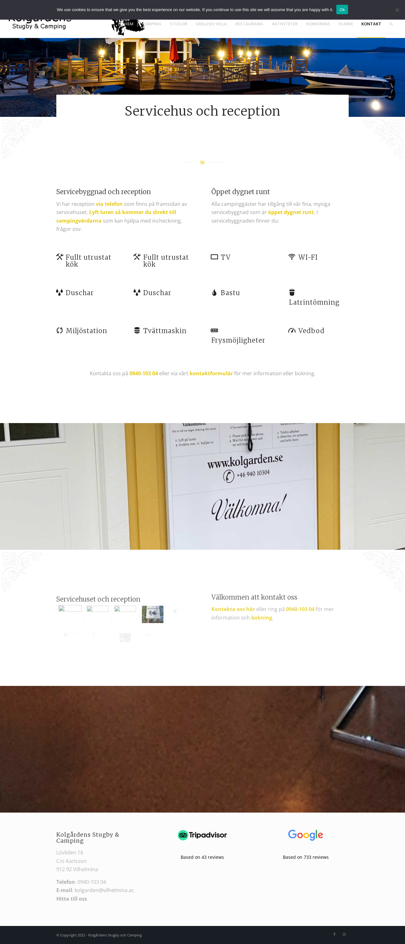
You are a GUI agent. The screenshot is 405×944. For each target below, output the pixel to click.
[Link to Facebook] (334, 934)
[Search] (391, 24)
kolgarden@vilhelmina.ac (104, 890)
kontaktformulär (211, 373)
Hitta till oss (71, 898)
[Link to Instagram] (344, 934)
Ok (342, 9)
